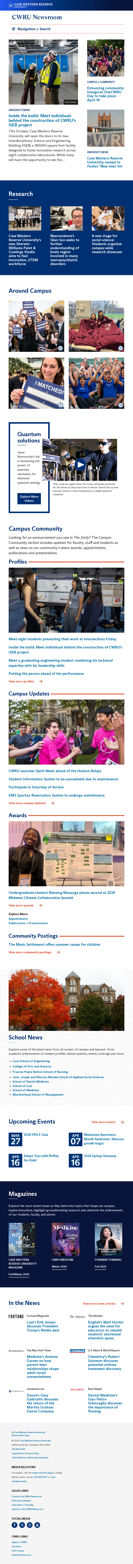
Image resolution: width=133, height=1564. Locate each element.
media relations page (42, 1468)
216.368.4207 (41, 1472)
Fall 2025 (100, 1266)
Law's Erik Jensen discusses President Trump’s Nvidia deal (43, 1326)
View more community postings (34, 952)
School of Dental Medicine (31, 1081)
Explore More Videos (29, 498)
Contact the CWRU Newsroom (27, 1491)
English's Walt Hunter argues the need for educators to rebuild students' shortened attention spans (105, 1330)
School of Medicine (26, 1090)
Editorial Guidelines (21, 1496)
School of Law (22, 1086)
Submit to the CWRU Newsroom (27, 1504)
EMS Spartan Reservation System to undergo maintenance (57, 795)
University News (19, 109)
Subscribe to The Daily (22, 1500)
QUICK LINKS (20, 1486)
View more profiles (26, 681)
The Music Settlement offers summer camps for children (54, 944)
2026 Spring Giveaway (100, 1156)
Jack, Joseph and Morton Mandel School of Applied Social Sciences (58, 1077)
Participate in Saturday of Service (36, 787)
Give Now (16, 1542)
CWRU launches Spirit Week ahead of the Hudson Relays (55, 771)
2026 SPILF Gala (36, 1135)
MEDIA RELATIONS (24, 1462)
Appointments (18, 919)
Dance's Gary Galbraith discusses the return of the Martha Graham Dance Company (42, 1403)
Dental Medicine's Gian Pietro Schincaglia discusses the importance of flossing (105, 1403)
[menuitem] (66, 1492)
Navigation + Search (30, 29)
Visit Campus (18, 1546)
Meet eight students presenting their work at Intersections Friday (62, 639)
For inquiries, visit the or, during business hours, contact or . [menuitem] (37, 1472)
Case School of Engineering (31, 1061)
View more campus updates (32, 803)
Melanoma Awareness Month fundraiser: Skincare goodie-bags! (104, 1139)
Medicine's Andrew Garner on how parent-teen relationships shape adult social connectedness (43, 1366)
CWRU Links (20, 1532)
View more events (107, 1122)
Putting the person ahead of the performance (46, 673)
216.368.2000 (18, 1444)
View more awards (26, 905)
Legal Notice (18, 1448)
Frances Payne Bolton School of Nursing (40, 1072)
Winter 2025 (59, 1266)
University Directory (21, 1550)
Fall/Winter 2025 (19, 1274)
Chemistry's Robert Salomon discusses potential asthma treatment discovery (104, 1362)
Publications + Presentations (28, 923)
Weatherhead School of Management (38, 1094)
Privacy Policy (32, 1448)
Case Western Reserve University (35, 1436)
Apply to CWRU (19, 1537)
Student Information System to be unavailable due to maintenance (63, 779)
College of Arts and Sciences (32, 1066)
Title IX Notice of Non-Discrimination (30, 1453)
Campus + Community (101, 81)
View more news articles (99, 1303)
